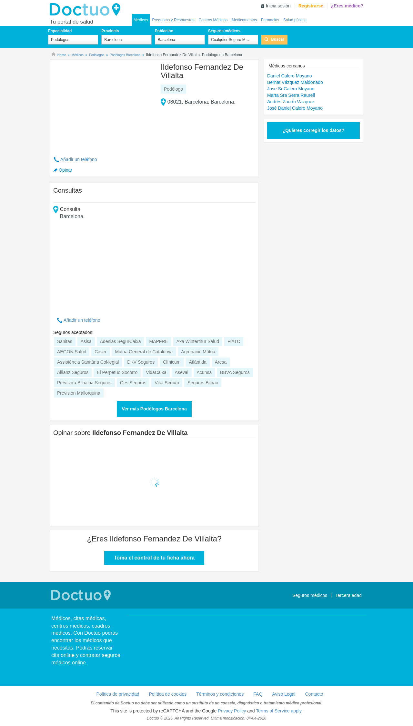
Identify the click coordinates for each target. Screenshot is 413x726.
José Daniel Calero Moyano (295, 108)
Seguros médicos (224, 31)
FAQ (257, 694)
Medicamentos (244, 20)
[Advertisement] (102, 104)
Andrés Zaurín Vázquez (291, 101)
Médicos (141, 20)
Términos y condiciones (220, 694)
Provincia (110, 31)
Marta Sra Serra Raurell (291, 95)
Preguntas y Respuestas (173, 20)
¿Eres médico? (347, 5)
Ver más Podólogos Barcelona (154, 408)
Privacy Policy (232, 710)
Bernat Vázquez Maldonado (295, 82)
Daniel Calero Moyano (289, 75)
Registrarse (310, 5)
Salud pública (295, 20)
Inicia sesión (278, 5)
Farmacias (270, 20)
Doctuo (87, 9)
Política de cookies (168, 694)
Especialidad (60, 31)
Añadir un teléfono (78, 159)
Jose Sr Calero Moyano (290, 88)
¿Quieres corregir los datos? (313, 130)
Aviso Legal (283, 694)
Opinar (65, 170)
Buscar (277, 39)
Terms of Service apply (278, 710)
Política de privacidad (117, 694)
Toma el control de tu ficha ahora (154, 557)
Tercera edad (348, 595)
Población (164, 31)
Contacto (314, 694)
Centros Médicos (212, 20)
